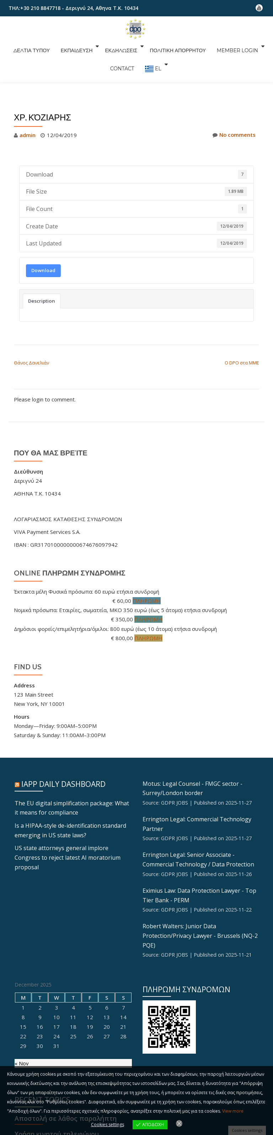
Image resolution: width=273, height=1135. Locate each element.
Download (43, 270)
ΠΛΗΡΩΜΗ (147, 600)
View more (232, 1111)
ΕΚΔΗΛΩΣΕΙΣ (120, 46)
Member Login (230, 46)
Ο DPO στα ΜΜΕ (242, 362)
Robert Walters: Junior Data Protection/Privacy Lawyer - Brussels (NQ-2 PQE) (200, 932)
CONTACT (123, 56)
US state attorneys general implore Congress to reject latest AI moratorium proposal (68, 855)
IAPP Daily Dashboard (63, 783)
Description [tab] (41, 300)
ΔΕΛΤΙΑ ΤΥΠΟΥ (36, 46)
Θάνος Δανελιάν (31, 362)
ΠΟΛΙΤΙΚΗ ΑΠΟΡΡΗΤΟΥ (175, 46)
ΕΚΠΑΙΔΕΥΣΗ (78, 46)
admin (28, 135)
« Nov (22, 1059)
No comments (234, 135)
